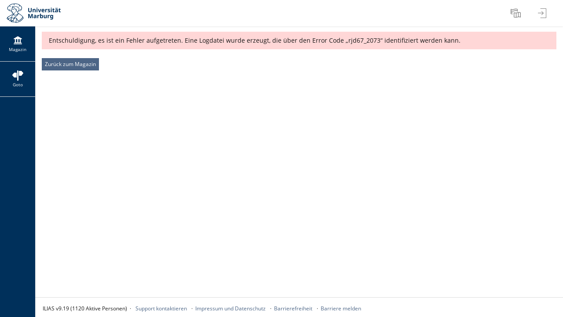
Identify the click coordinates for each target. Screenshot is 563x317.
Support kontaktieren (161, 308)
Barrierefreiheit (293, 308)
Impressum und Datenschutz (230, 308)
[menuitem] (517, 13)
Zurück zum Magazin (70, 64)
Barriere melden (341, 308)
